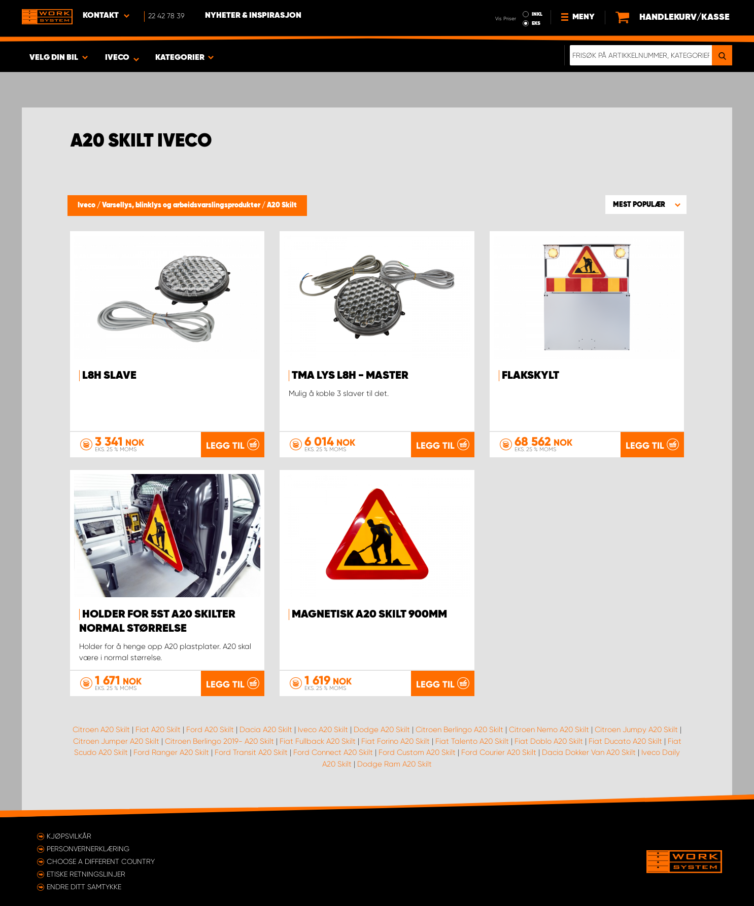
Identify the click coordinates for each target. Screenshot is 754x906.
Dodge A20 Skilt (382, 729)
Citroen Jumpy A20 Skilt (636, 729)
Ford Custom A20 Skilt (417, 752)
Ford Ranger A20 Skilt (171, 752)
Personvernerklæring (88, 849)
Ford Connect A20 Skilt (333, 752)
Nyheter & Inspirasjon (253, 16)
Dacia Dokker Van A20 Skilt (589, 752)
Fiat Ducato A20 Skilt (625, 741)
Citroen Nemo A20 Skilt (549, 729)
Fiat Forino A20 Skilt (395, 741)
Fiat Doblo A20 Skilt (549, 741)
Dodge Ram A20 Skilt (394, 764)
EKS (536, 23)
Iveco (87, 205)
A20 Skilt (282, 205)
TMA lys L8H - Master (350, 375)
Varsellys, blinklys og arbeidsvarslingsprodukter (182, 205)
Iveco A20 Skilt (323, 729)
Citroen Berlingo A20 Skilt (459, 729)
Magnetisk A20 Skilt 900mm (369, 614)
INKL (537, 14)
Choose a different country (101, 861)
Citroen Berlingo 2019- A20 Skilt (219, 741)
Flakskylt (530, 375)
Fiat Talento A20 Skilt (472, 741)
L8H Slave (109, 375)
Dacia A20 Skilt (265, 729)
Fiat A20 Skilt (158, 729)
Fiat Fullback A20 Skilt (318, 741)
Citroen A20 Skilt (101, 729)
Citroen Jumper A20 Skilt (116, 741)
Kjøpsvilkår (69, 836)
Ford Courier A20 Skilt (498, 752)
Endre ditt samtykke (84, 887)
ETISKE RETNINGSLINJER (86, 874)
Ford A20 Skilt (210, 729)
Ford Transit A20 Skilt (251, 752)
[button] (646, 204)
